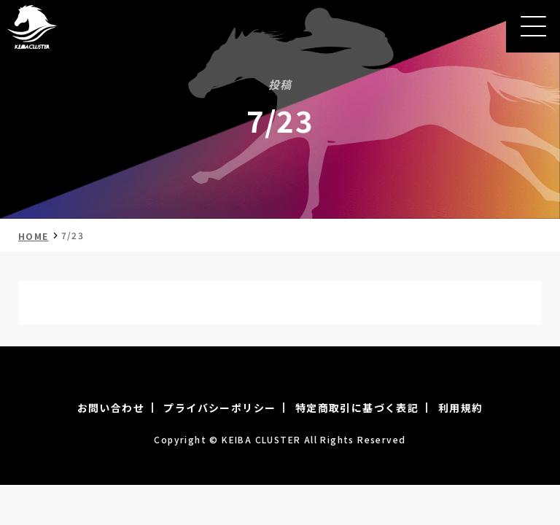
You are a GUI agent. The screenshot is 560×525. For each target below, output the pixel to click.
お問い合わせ (110, 407)
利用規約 (460, 407)
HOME (33, 236)
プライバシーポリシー (219, 407)
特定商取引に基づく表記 (357, 407)
